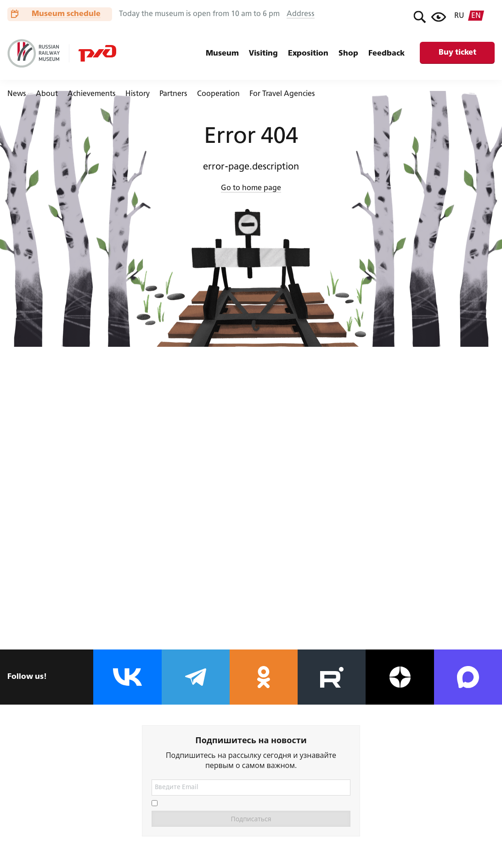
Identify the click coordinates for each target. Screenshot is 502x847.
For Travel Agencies (282, 94)
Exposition (308, 53)
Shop (348, 53)
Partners (173, 94)
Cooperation (218, 94)
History (137, 94)
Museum (222, 53)
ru (459, 16)
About (47, 94)
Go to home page (251, 188)
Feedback (386, 53)
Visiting (263, 53)
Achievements (92, 94)
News (16, 94)
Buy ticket (457, 52)
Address (301, 14)
